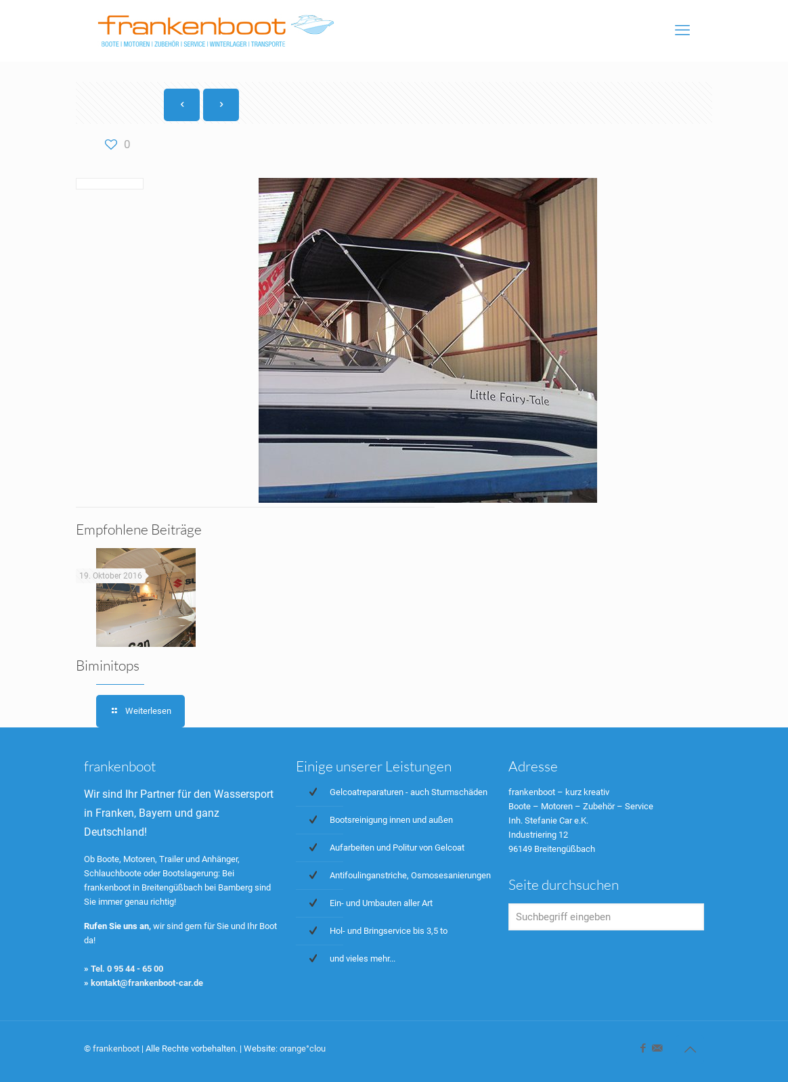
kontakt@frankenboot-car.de (147, 983)
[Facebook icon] (643, 1048)
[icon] (657, 1048)
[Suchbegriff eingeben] (606, 916)
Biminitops (107, 665)
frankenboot (116, 1048)
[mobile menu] (682, 30)
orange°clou (303, 1048)
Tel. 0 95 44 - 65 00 (127, 969)
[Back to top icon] (690, 1049)
